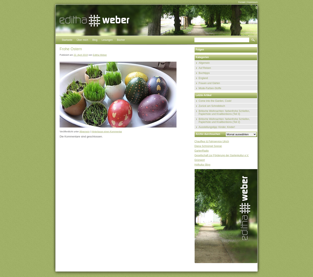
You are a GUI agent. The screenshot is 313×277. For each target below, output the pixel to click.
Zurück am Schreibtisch (212, 106)
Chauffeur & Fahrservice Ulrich (211, 141)
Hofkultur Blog (202, 164)
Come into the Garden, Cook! (215, 100)
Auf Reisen (205, 68)
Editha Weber (100, 55)
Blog (94, 39)
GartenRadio (201, 150)
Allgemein (84, 131)
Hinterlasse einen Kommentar (106, 131)
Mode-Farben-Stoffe (210, 88)
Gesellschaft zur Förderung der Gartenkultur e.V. (221, 155)
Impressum (252, 2)
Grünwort (199, 160)
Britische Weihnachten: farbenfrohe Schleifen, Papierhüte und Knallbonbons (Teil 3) (224, 112)
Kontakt (241, 2)
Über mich (82, 39)
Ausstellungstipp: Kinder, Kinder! (217, 127)
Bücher (121, 39)
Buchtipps (204, 73)
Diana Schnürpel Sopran (208, 146)
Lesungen (107, 39)
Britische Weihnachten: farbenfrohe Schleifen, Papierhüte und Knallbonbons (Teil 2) (224, 121)
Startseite (67, 39)
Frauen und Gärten (209, 83)
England (203, 78)
